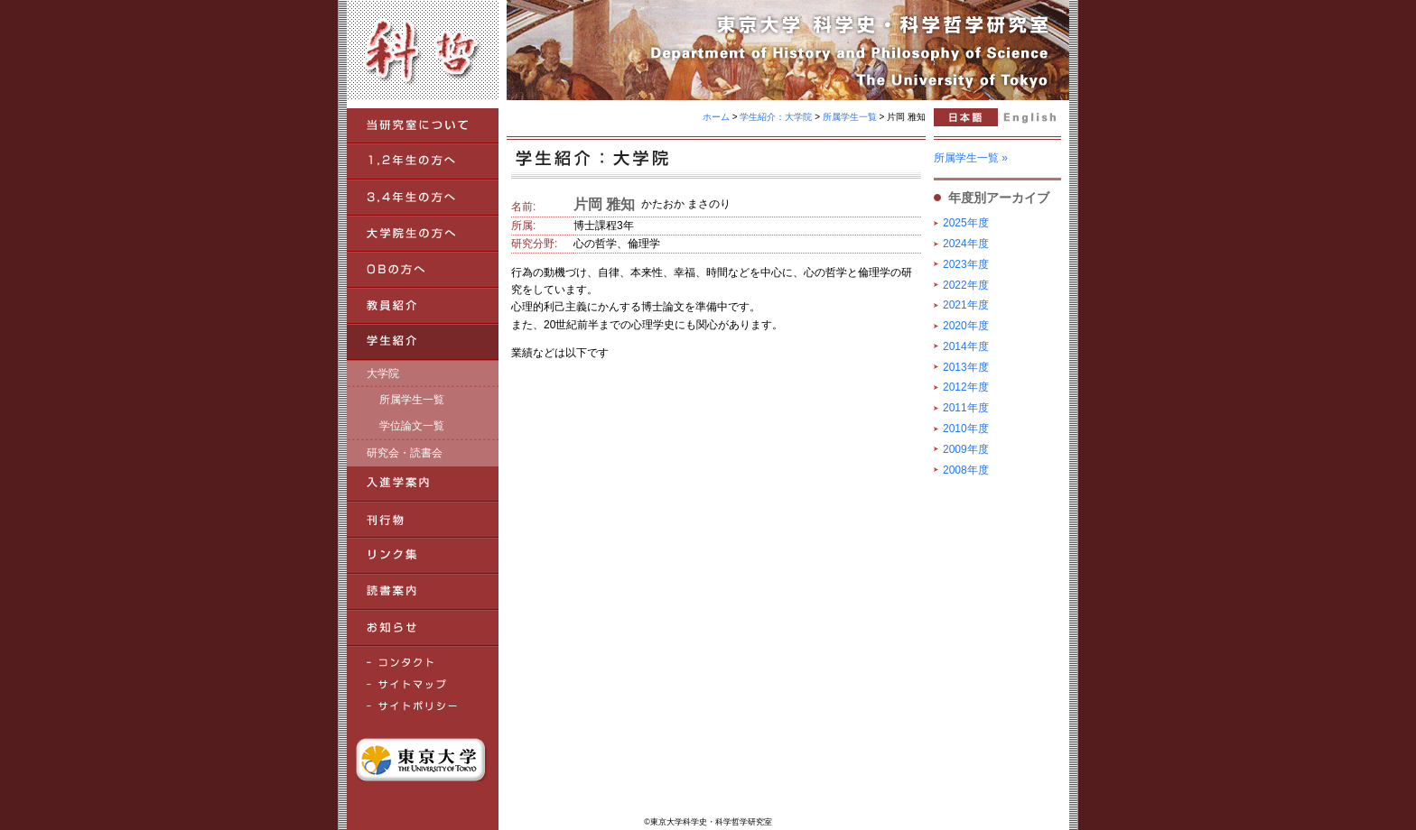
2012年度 (966, 387)
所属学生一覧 (850, 117)
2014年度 (966, 346)
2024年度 (966, 243)
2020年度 (966, 325)
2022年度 (966, 285)
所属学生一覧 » (971, 158)
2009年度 (966, 449)
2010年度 (966, 428)
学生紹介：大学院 (776, 117)
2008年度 (966, 470)
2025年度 (966, 223)
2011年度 (966, 407)
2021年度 (966, 305)
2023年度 (966, 264)
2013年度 (966, 367)
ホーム (716, 117)
